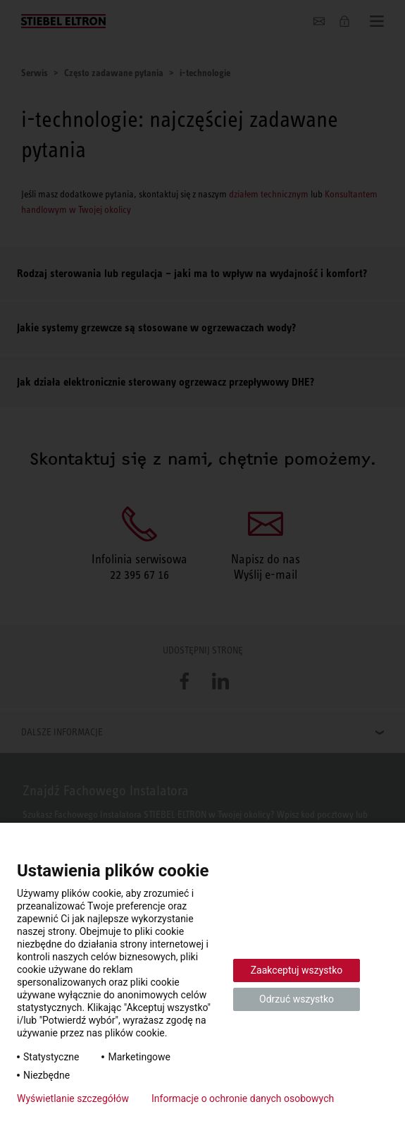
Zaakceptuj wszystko (297, 970)
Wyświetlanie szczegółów (73, 1098)
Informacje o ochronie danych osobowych (242, 1098)
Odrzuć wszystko (296, 999)
